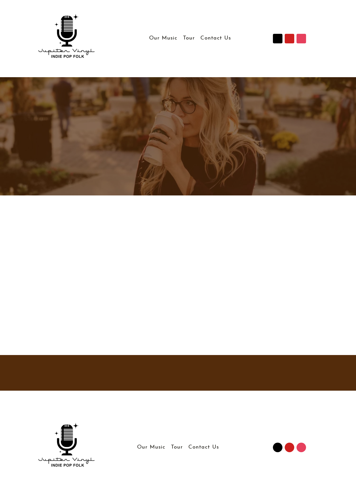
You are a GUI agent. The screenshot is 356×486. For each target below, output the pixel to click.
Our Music (163, 38)
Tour (189, 38)
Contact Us (215, 38)
